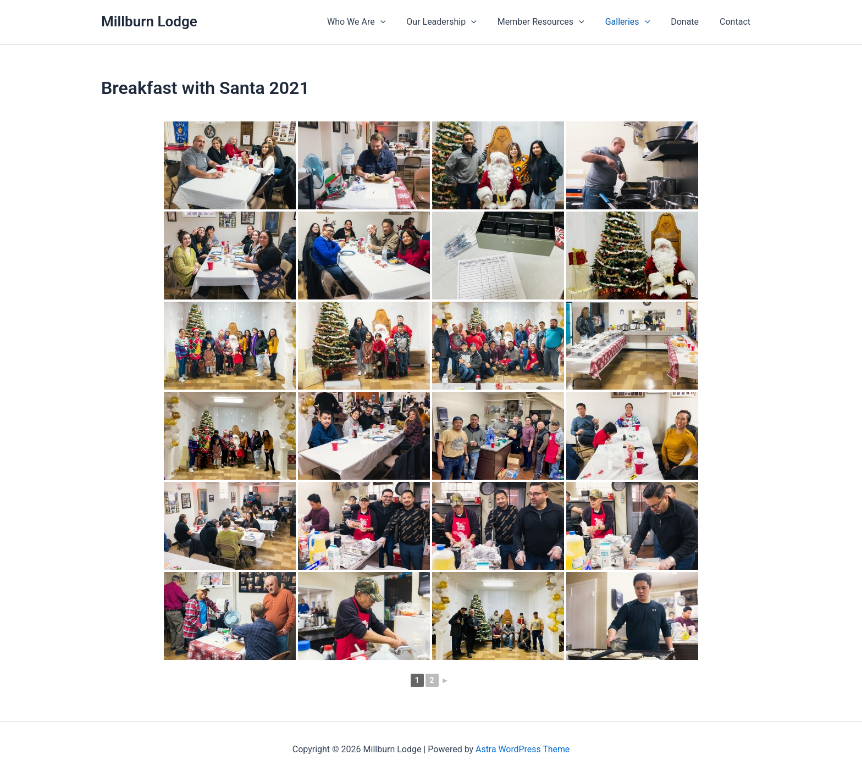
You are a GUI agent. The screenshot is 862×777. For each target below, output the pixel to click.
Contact (736, 21)
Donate (690, 21)
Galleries (636, 22)
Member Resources (552, 22)
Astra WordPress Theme (522, 749)
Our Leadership (456, 22)
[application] (398, 22)
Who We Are (374, 22)
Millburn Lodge (149, 21)
